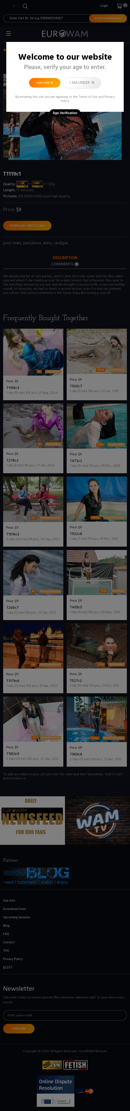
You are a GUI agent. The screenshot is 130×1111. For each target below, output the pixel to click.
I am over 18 (44, 83)
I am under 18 (81, 83)
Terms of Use (88, 97)
